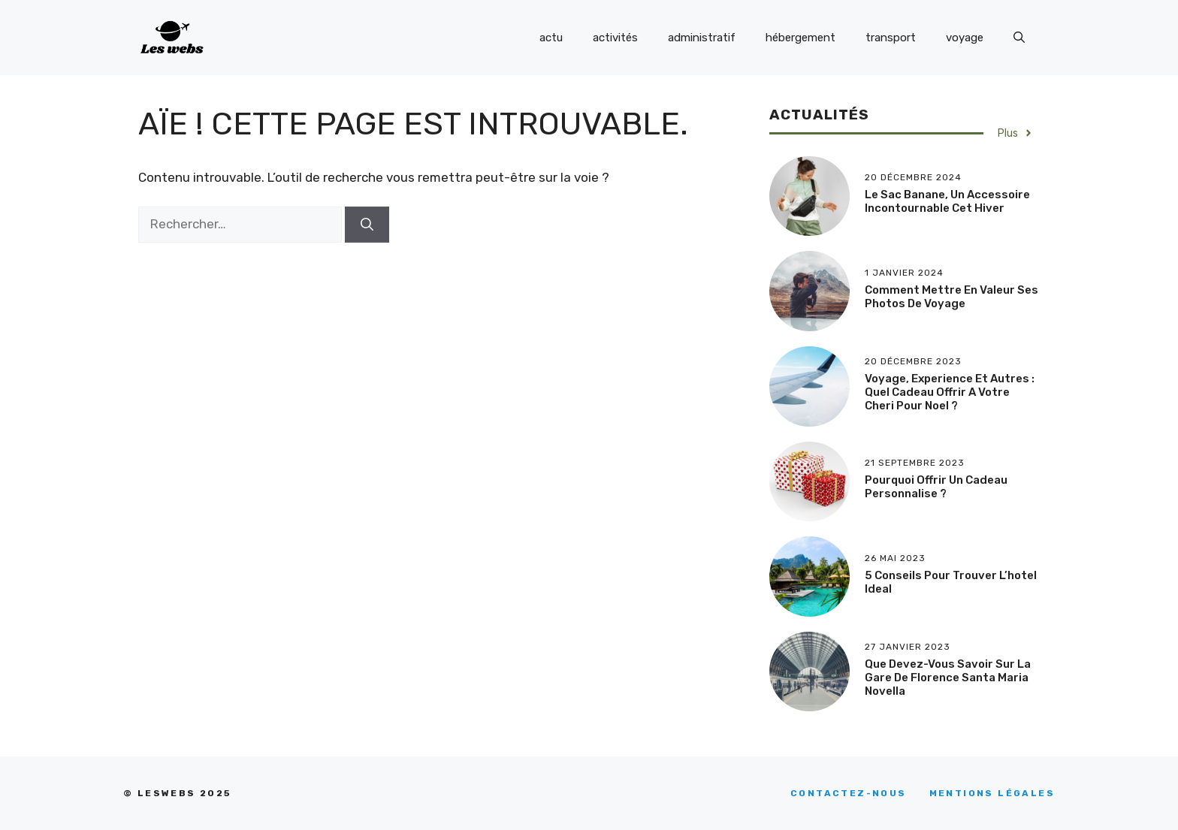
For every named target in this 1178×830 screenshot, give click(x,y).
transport (890, 37)
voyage (964, 37)
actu (551, 37)
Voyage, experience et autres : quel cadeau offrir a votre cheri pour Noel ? (950, 392)
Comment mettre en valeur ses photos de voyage (951, 296)
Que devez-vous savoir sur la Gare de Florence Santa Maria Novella (948, 677)
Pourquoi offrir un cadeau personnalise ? (936, 486)
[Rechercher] (367, 225)
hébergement (800, 37)
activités (615, 37)
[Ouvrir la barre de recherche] (1019, 37)
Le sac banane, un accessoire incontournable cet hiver (947, 201)
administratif (701, 37)
